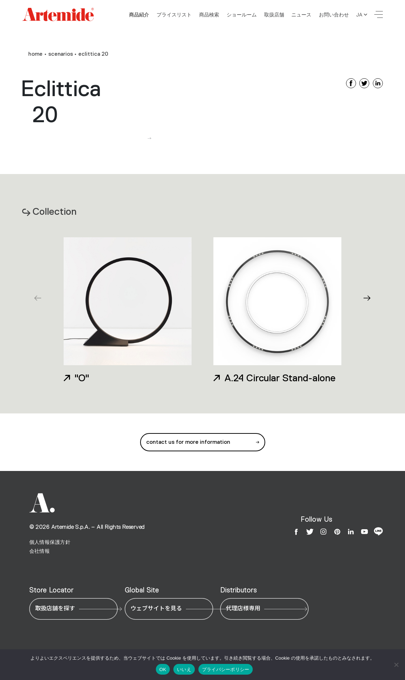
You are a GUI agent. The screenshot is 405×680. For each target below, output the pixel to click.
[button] (367, 298)
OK (162, 669)
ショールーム (242, 15)
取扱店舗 (274, 15)
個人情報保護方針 (49, 542)
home (35, 54)
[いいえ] (396, 664)
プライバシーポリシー (226, 669)
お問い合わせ (334, 15)
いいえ (184, 669)
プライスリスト (174, 15)
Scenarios (60, 54)
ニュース (301, 15)
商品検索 (209, 15)
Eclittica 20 (93, 54)
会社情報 (39, 551)
